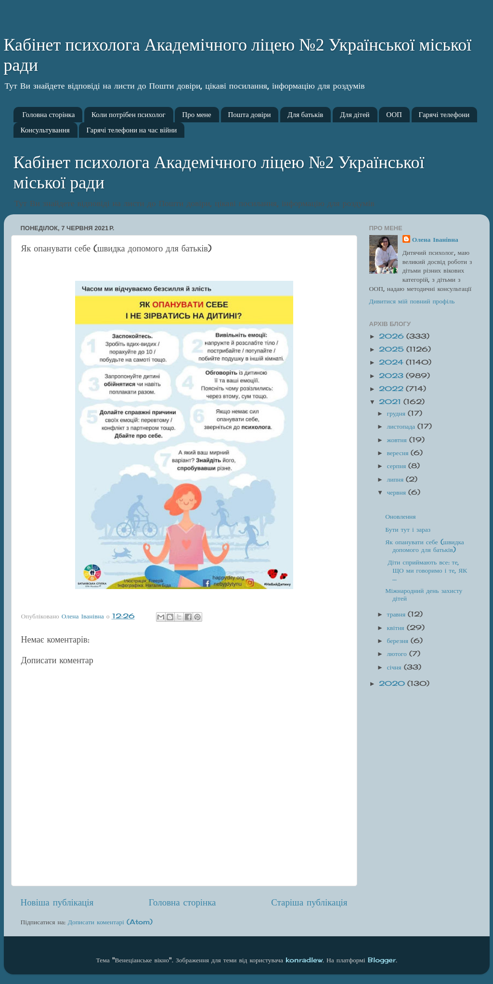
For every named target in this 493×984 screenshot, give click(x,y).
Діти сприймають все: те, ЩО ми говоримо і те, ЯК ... (426, 569)
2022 (392, 389)
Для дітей (354, 114)
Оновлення (400, 516)
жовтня (398, 440)
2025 (392, 349)
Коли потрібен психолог (128, 114)
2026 (392, 336)
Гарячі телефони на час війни (131, 130)
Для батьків (305, 114)
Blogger (382, 960)
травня (397, 614)
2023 (392, 376)
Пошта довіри (249, 114)
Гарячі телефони (444, 114)
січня (395, 667)
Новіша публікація (57, 902)
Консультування (45, 130)
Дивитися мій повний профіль (412, 301)
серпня (398, 466)
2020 (393, 683)
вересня (399, 453)
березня (399, 640)
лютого (398, 653)
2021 (391, 402)
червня (397, 492)
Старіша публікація (309, 902)
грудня (397, 413)
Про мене (196, 114)
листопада (402, 426)
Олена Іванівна (435, 239)
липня (396, 479)
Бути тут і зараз (407, 529)
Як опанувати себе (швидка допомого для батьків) (424, 545)
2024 (392, 362)
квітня (397, 627)
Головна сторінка (48, 114)
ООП (394, 114)
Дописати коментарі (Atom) (110, 922)
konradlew (304, 960)
